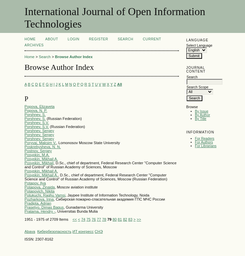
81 (120, 219)
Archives (34, 45)
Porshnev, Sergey (39, 131)
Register (98, 39)
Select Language (199, 45)
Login (74, 39)
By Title (200, 119)
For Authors (204, 142)
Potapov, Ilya (35, 183)
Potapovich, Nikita (39, 191)
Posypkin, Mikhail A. (41, 159)
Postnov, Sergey (38, 151)
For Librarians (205, 146)
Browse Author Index (74, 57)
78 (104, 219)
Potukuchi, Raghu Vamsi (44, 195)
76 (94, 219)
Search (125, 39)
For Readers (204, 138)
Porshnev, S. (35, 115)
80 (114, 219)
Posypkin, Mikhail (38, 163)
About (51, 39)
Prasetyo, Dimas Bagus (44, 207)
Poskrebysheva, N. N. (42, 147)
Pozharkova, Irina (39, 199)
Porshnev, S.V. (36, 123)
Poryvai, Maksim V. (40, 143)
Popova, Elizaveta (39, 106)
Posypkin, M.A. (37, 155)
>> (139, 219)
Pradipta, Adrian (37, 203)
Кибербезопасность (54, 231)
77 (99, 219)
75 (88, 219)
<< (74, 219)
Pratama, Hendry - (39, 211)
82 (125, 219)
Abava (29, 231)
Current (152, 39)
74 (83, 219)
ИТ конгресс (83, 231)
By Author (202, 115)
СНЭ (99, 231)
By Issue (201, 111)
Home (30, 39)
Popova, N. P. (35, 111)
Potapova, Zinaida (39, 187)
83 (130, 219)
